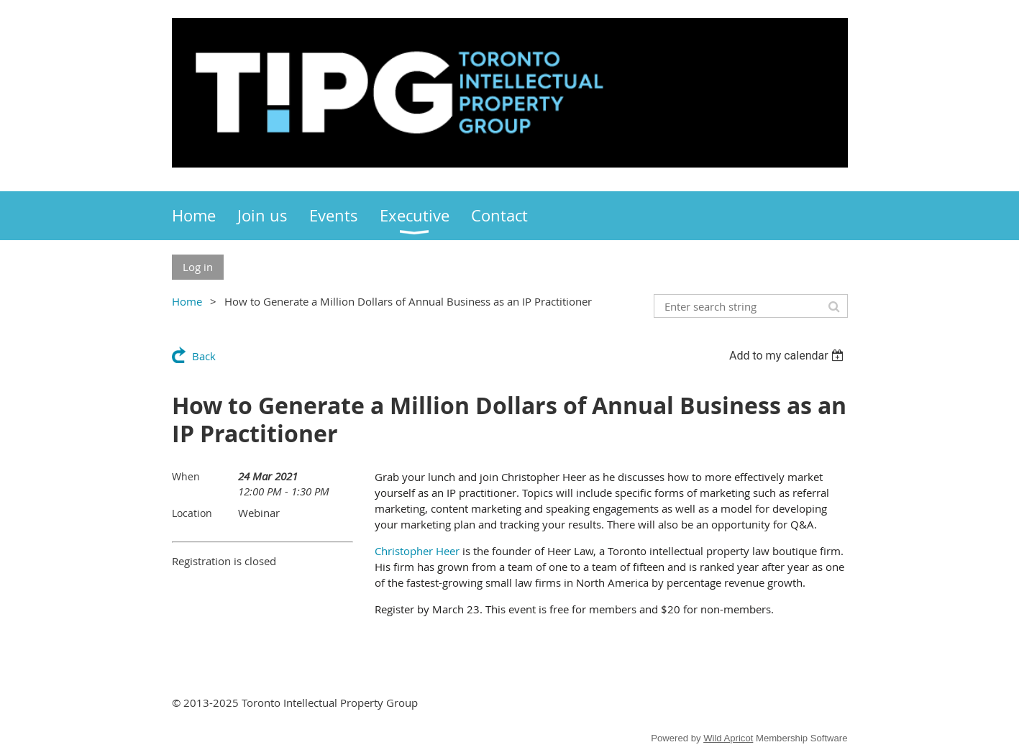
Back (204, 356)
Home (187, 301)
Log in (198, 267)
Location (192, 513)
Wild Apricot (728, 738)
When (186, 476)
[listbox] (788, 356)
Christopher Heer (417, 551)
